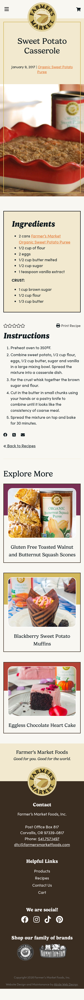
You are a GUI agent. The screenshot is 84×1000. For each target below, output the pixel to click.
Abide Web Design (66, 984)
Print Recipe (71, 325)
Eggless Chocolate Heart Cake (42, 725)
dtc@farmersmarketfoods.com (42, 844)
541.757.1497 (48, 838)
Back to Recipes (19, 445)
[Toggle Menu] (6, 9)
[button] (5, 325)
